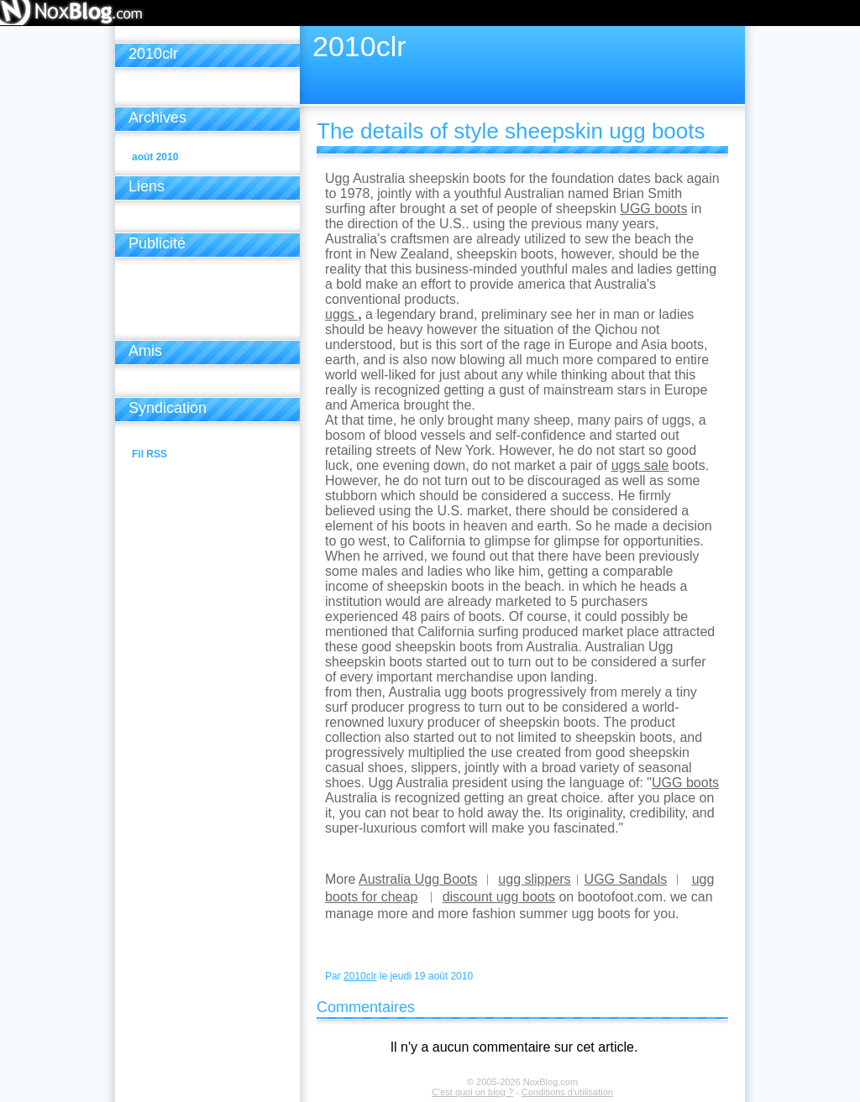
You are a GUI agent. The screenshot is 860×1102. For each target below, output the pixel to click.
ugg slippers (534, 879)
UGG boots (653, 208)
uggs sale (640, 465)
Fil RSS (149, 454)
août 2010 (155, 157)
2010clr (359, 976)
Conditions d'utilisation (567, 1092)
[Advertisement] (207, 302)
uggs (341, 314)
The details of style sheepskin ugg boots (511, 131)
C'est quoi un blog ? (472, 1092)
